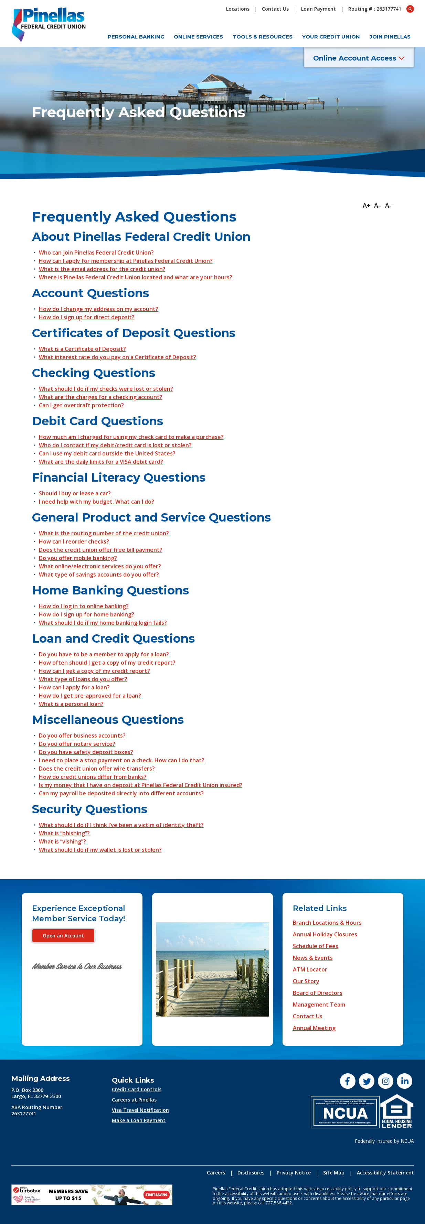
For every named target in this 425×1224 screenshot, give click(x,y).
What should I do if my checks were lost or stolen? (106, 389)
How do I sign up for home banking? (86, 614)
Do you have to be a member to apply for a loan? (104, 654)
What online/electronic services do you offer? (100, 566)
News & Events (313, 958)
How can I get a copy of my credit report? (94, 671)
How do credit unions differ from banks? (93, 777)
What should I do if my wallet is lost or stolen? (100, 849)
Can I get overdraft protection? (81, 405)
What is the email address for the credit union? (102, 269)
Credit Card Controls (136, 1089)
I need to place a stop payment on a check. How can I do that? (121, 760)
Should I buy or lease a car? (75, 493)
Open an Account (63, 935)
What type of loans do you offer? (83, 679)
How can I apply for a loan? (74, 687)
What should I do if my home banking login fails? (103, 622)
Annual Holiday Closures (325, 934)
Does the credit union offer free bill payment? (100, 550)
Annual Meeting (314, 1028)
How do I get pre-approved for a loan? (90, 695)
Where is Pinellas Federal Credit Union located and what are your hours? (135, 277)
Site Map (333, 1172)
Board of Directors (317, 993)
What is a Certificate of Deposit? (82, 349)
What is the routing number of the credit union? (104, 533)
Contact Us (307, 1016)
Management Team (319, 1004)
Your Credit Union (331, 36)
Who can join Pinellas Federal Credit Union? (96, 252)
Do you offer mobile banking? (78, 558)
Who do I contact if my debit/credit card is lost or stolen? (115, 445)
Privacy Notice (294, 1172)
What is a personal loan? (71, 704)
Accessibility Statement (385, 1172)
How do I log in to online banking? (84, 606)
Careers (216, 1172)
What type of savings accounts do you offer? (99, 574)
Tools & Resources (263, 36)
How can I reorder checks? (74, 541)
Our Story (306, 981)
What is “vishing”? (62, 841)
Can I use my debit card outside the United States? (107, 453)
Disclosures (250, 1172)
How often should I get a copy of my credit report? (107, 662)
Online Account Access (359, 58)
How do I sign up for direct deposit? (87, 317)
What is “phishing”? (64, 833)
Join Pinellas (390, 36)
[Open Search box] (410, 9)
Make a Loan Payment (139, 1120)
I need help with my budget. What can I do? (96, 501)
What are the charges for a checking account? (100, 397)
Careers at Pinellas (134, 1099)
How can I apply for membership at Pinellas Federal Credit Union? (126, 261)
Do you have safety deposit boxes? (86, 752)
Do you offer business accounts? (82, 735)
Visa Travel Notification (140, 1110)
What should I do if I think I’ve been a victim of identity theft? (121, 825)
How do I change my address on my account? (98, 309)
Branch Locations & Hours (327, 922)
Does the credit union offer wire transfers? (97, 768)
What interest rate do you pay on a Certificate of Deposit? (117, 357)
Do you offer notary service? (77, 744)
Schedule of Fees (315, 946)
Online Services (198, 36)
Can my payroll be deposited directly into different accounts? (121, 793)
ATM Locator (310, 969)
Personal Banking (136, 36)
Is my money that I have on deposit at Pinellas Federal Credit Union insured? (141, 785)
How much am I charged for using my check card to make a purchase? (131, 437)
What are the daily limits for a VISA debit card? (101, 461)
